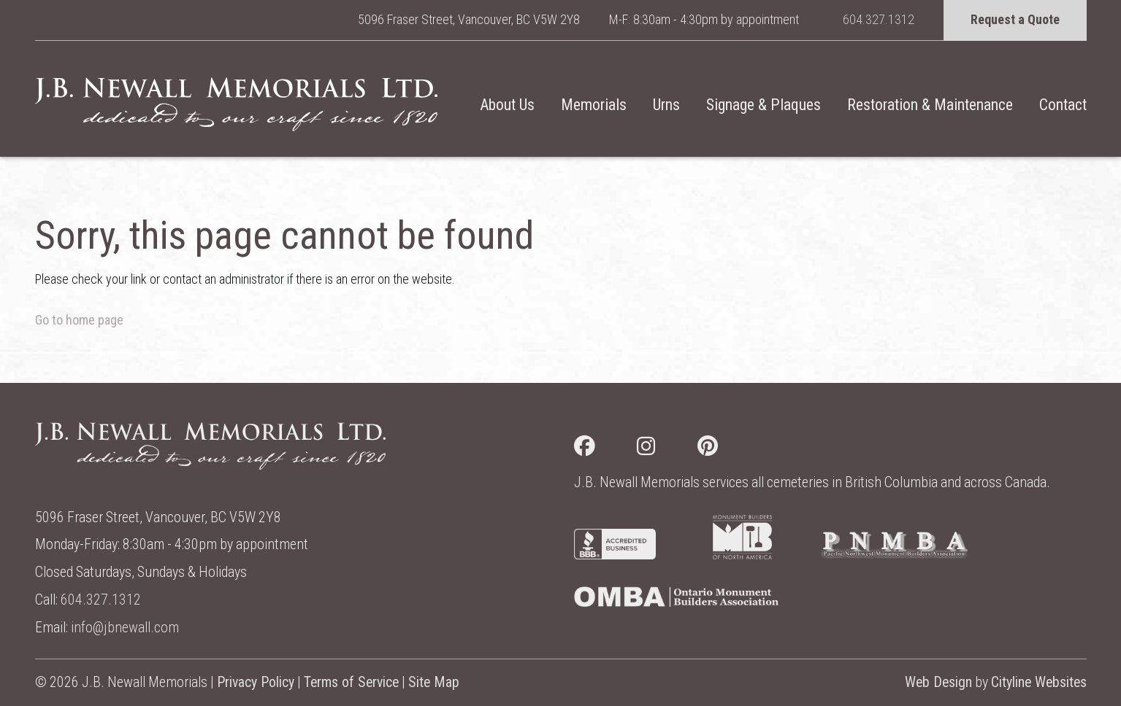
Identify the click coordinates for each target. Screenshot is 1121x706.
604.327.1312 (878, 19)
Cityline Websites (1039, 682)
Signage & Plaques (763, 105)
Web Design (938, 682)
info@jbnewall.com (125, 627)
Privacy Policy (255, 682)
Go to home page (79, 319)
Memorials (594, 105)
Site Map (433, 682)
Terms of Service (351, 682)
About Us (507, 105)
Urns (666, 105)
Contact (1063, 105)
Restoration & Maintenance (930, 105)
